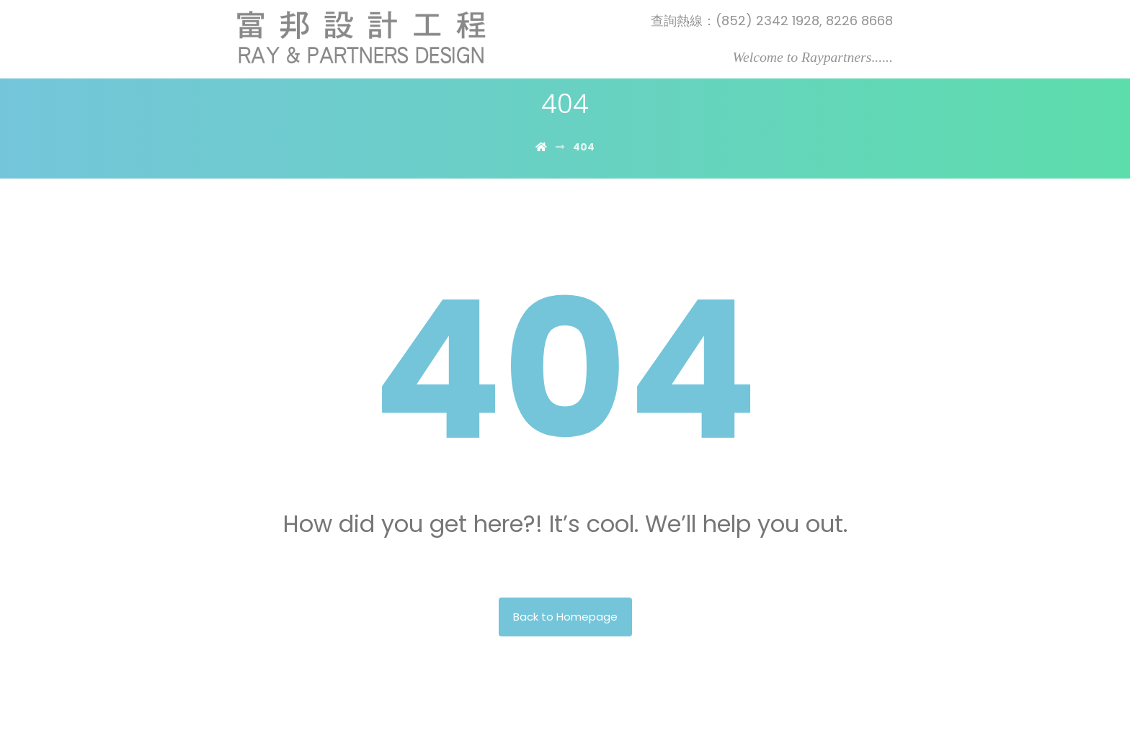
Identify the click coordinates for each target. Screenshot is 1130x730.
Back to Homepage (565, 616)
